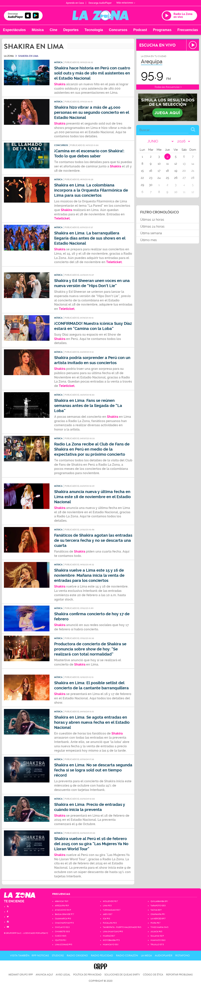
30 (150, 185)
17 (159, 171)
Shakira (59, 123)
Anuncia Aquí (44, 974)
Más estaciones (126, 2)
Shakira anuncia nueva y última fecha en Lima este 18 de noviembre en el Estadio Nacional (92, 496)
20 (184, 171)
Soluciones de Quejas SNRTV (122, 974)
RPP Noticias (40, 955)
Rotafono (182, 955)
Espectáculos (14, 30)
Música (38, 30)
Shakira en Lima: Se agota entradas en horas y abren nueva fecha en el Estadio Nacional (92, 722)
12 (175, 163)
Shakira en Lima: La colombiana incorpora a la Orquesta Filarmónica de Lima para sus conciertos (91, 190)
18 (167, 171)
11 (167, 163)
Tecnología (94, 30)
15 (142, 171)
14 (192, 163)
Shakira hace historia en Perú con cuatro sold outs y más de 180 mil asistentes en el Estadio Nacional (92, 73)
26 (175, 178)
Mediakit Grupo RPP (20, 974)
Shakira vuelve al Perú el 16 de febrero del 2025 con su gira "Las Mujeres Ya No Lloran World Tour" (91, 843)
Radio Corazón (127, 955)
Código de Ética (153, 974)
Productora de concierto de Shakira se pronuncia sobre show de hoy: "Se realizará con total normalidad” (90, 649)
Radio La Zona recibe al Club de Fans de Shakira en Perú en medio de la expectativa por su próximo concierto (92, 449)
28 (192, 178)
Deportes (71, 30)
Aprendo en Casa (75, 3)
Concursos (118, 30)
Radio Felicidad (102, 955)
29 (142, 185)
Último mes (148, 240)
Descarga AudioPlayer (100, 3)
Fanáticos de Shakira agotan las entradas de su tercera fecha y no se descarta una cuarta (93, 540)
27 (184, 178)
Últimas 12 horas (152, 219)
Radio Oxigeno (77, 955)
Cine (53, 30)
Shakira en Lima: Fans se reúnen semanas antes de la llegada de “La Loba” (88, 405)
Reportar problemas (179, 974)
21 (192, 171)
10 (159, 163)
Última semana (151, 233)
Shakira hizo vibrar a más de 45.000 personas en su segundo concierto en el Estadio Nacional (91, 112)
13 (184, 163)
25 (167, 178)
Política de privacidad (87, 974)
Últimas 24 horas (152, 226)
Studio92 (58, 955)
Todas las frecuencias (167, 86)
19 (175, 171)
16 (150, 171)
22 (142, 178)
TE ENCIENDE (14, 901)
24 (159, 178)
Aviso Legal (63, 974)
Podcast (140, 30)
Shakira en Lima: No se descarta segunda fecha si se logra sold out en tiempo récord (93, 770)
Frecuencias (187, 30)
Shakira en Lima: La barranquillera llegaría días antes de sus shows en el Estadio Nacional (89, 238)
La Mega (146, 955)
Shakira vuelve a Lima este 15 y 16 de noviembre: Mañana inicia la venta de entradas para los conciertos (89, 575)
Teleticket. (62, 218)
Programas (162, 30)
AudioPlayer (163, 955)
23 (150, 178)
